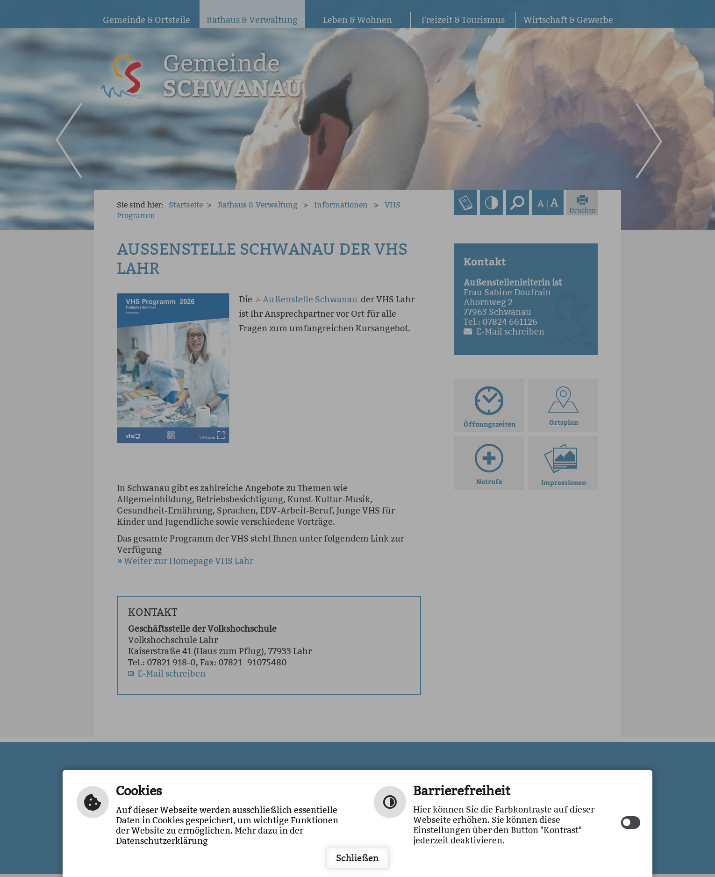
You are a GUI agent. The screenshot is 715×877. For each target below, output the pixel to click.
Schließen (357, 857)
